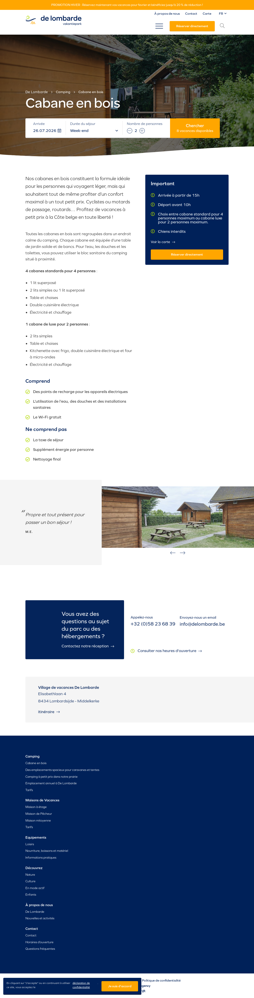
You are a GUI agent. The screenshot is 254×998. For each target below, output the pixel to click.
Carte (207, 13)
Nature (30, 874)
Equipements (35, 837)
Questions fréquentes (40, 948)
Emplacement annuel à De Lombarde (51, 783)
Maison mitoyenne (38, 820)
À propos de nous (167, 13)
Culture (30, 881)
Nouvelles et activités (39, 918)
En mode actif (34, 888)
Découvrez (34, 868)
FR (222, 13)
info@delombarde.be (202, 629)
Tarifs (29, 790)
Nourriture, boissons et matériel (46, 850)
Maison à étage (36, 807)
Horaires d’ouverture (39, 942)
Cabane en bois (90, 92)
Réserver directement (192, 26)
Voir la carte (163, 242)
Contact (191, 13)
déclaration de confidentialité (81, 985)
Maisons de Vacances (42, 800)
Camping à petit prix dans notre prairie (51, 776)
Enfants (30, 894)
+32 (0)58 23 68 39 (153, 628)
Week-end (94, 130)
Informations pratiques (40, 857)
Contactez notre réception (88, 649)
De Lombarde (36, 92)
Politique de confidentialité (161, 980)
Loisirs (29, 844)
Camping (63, 92)
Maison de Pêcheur (38, 813)
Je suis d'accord (119, 986)
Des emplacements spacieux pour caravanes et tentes (62, 770)
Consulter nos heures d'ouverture (170, 655)
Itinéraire (49, 714)
